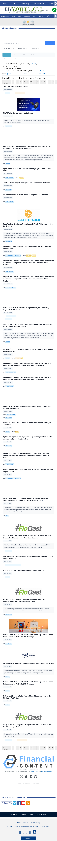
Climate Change (18, 358)
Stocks (16, 55)
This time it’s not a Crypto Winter (15, 86)
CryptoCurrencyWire (9, 177)
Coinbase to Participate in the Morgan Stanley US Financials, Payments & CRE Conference (26, 309)
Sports (14, 4)
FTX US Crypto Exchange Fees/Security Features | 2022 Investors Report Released (28, 557)
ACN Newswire (8, 643)
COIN (33, 63)
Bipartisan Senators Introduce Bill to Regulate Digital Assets (26, 195)
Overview (6, 59)
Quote (9, 74)
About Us (11, 814)
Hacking (17, 431)
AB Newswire (8, 189)
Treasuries (33, 59)
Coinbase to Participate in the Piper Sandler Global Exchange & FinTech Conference (27, 407)
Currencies (18, 59)
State (19, 16)
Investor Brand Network (10, 287)
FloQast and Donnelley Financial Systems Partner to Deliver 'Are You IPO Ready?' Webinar (27, 726)
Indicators (34, 48)
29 (27, 81)
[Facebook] (26, 777)
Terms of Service (22, 822)
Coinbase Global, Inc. (11, 316)
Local (13, 16)
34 (44, 81)
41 (49, 81)
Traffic (48, 16)
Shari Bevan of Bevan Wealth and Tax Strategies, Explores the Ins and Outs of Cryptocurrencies (27, 325)
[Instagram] (35, 777)
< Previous (5, 82)
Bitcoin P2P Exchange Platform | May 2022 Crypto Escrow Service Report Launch (28, 471)
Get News (7, 93)
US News (27, 16)
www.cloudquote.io (42, 767)
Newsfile (7, 676)
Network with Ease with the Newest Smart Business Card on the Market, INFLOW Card (27, 697)
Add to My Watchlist (39, 71)
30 (31, 81)
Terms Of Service (46, 771)
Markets (6, 55)
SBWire (7, 515)
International (25, 59)
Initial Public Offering (22, 739)
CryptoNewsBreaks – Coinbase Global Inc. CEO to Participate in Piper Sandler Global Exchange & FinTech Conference (27, 364)
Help (32, 814)
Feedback (28, 838)
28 (24, 81)
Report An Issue (43, 814)
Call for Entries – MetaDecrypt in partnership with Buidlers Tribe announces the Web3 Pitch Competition (27, 147)
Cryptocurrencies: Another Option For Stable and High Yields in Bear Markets (27, 248)
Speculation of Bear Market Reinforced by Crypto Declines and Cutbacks (27, 170)
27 (21, 81)
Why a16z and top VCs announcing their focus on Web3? (24, 570)
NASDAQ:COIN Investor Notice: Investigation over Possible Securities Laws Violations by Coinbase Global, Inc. (25, 499)
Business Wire (8, 319)
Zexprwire (7, 163)
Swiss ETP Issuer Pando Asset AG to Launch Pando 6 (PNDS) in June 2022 (27, 424)
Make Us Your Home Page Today (13, 797)
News (5, 4)
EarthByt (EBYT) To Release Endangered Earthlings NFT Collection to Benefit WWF (28, 350)
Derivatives (28, 255)
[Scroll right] (55, 4)
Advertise (22, 814)
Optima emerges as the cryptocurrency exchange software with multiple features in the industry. (27, 438)
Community (25, 4)
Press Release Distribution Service (13, 255)
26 (17, 81)
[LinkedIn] (31, 777)
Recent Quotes (8, 48)
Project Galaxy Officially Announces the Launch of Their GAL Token (28, 664)
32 (38, 81)
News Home (5, 16)
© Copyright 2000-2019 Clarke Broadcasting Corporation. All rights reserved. (28, 826)
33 (41, 81)
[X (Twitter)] (21, 777)
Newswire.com (8, 126)
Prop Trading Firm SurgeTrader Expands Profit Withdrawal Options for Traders (28, 225)
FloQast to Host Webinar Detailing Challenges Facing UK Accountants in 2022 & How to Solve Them (24, 601)
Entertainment (39, 4)
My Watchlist (21, 48)
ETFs (24, 55)
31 (34, 81)
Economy (21, 177)
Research (42, 74)
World (34, 16)
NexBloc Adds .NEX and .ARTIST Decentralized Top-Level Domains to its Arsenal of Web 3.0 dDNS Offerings (28, 636)
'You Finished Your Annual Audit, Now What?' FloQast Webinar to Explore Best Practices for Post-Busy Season (27, 537)
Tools (32, 55)
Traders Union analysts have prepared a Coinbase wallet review (27, 183)
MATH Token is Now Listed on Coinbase (18, 113)
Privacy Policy (34, 771)
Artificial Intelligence (19, 93)
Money (41, 16)
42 (53, 81)
